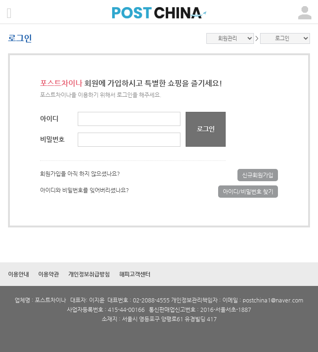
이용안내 (18, 274)
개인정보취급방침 (89, 274)
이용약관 (48, 274)
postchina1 (257, 300)
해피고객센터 (134, 274)
